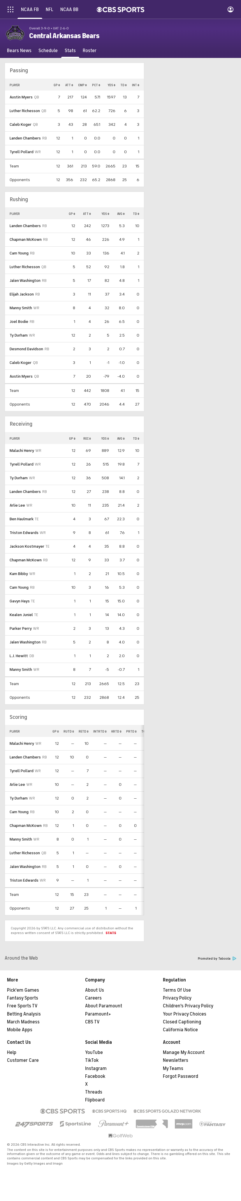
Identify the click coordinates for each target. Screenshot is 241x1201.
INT (135, 85)
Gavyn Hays (20, 601)
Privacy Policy (177, 998)
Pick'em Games (23, 990)
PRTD (131, 731)
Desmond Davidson (26, 348)
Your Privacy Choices (184, 1014)
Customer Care (23, 1060)
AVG (121, 214)
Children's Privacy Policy (188, 1006)
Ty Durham (19, 335)
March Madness (23, 1022)
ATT (69, 85)
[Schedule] (48, 50)
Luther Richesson (25, 110)
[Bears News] (19, 50)
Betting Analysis (24, 1014)
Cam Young (19, 253)
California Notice (180, 1030)
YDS (111, 85)
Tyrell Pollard (22, 151)
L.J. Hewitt (19, 655)
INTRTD (100, 731)
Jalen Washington (25, 280)
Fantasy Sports (22, 998)
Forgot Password (180, 1076)
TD (123, 85)
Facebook (95, 1076)
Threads (93, 1092)
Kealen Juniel (21, 614)
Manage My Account (184, 1052)
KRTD (116, 731)
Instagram (96, 1068)
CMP (82, 85)
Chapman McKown (26, 239)
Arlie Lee (17, 505)
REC (87, 438)
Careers (93, 998)
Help (11, 1052)
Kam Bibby (19, 573)
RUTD (69, 731)
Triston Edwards (24, 532)
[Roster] (89, 50)
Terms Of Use (177, 990)
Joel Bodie (19, 321)
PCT (96, 85)
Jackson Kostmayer (27, 546)
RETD (84, 731)
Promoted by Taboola (217, 959)
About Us (94, 990)
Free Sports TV (22, 1006)
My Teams (173, 1068)
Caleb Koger (20, 124)
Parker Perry (21, 628)
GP (57, 85)
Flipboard (95, 1100)
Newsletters (175, 1060)
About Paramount (103, 1006)
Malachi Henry (22, 450)
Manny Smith (21, 307)
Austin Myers (21, 97)
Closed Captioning (182, 1022)
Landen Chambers (25, 138)
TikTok (91, 1060)
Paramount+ (98, 1014)
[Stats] (70, 50)
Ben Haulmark (22, 519)
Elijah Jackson (22, 294)
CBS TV (92, 1022)
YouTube (94, 1052)
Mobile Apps (19, 1030)
